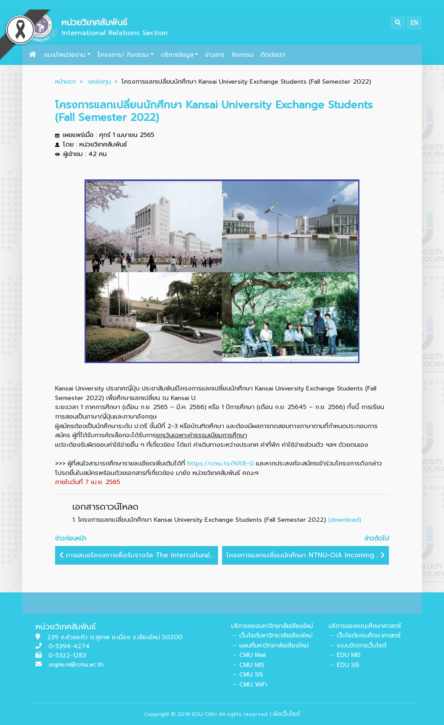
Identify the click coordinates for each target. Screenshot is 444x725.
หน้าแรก (65, 81)
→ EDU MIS (345, 655)
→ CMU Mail (248, 655)
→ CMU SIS (247, 674)
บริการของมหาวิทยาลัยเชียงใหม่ (272, 626)
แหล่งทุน (99, 81)
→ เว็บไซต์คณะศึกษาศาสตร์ (365, 635)
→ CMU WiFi (249, 684)
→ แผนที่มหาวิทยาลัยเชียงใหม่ (270, 645)
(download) (344, 519)
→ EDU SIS (344, 665)
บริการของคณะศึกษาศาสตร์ (365, 626)
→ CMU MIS (247, 665)
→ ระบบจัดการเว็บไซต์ (357, 645)
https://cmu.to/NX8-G (220, 463)
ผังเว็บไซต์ (286, 713)
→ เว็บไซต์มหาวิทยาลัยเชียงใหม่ (272, 635)
